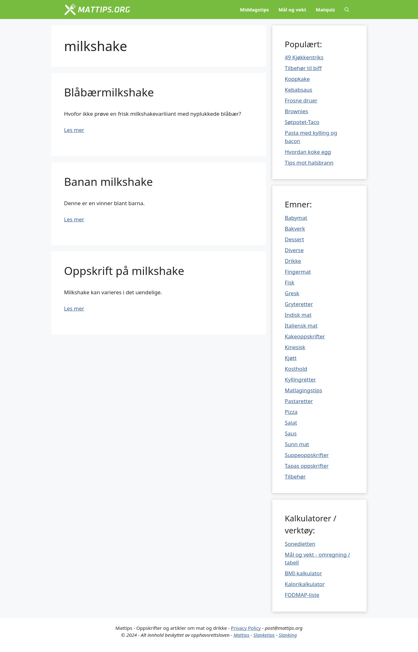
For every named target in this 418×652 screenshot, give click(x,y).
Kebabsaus (298, 89)
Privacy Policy (246, 628)
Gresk (292, 293)
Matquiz (325, 9)
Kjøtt (291, 358)
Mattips (241, 635)
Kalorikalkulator (305, 584)
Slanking (288, 635)
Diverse (294, 250)
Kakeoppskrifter (305, 336)
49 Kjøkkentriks (304, 57)
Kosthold (296, 368)
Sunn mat (297, 444)
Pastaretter (299, 401)
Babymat (296, 217)
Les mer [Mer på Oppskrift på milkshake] (74, 308)
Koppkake (297, 78)
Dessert (294, 239)
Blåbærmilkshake (109, 92)
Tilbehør (295, 476)
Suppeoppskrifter (307, 455)
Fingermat (298, 271)
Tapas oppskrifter (307, 465)
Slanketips (264, 635)
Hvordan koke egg (308, 151)
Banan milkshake (108, 181)
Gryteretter (299, 304)
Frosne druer (301, 100)
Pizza (291, 411)
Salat (291, 422)
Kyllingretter (300, 379)
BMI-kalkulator (303, 573)
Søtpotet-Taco (302, 122)
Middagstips (254, 9)
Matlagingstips (303, 390)
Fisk (289, 282)
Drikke (293, 260)
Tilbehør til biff (303, 68)
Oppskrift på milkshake (124, 270)
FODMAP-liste (302, 594)
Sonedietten (300, 543)
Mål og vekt (292, 9)
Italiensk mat (301, 325)
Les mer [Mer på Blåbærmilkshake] (74, 130)
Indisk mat (298, 314)
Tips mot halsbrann (309, 162)
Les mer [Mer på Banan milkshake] (74, 219)
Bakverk (295, 228)
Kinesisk (295, 347)
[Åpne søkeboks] (347, 9)
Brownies (296, 111)
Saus (291, 433)
